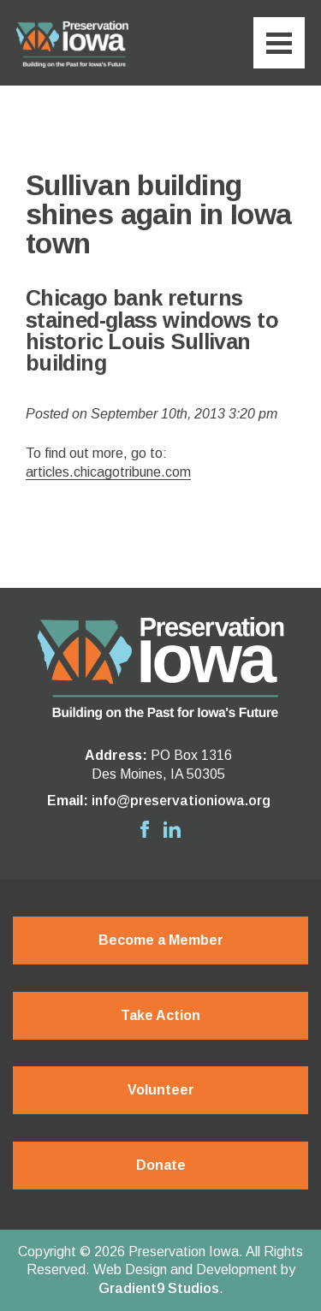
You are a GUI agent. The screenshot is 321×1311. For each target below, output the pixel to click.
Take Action (160, 1015)
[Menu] (279, 42)
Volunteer (161, 1090)
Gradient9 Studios (158, 1288)
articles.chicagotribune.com (108, 472)
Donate (161, 1165)
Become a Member (160, 940)
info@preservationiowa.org (181, 800)
